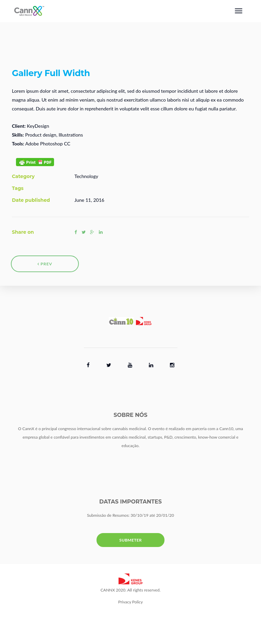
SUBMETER (130, 540)
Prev (44, 263)
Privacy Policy (130, 601)
